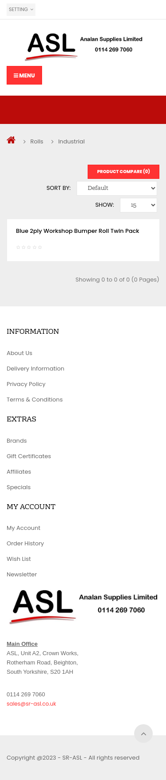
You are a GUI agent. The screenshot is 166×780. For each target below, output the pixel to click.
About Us (19, 353)
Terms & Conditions (35, 399)
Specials (19, 487)
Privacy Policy (26, 384)
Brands (17, 440)
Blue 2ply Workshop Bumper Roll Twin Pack (77, 231)
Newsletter (22, 574)
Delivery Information (35, 368)
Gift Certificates (29, 456)
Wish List (19, 559)
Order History (25, 543)
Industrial (71, 141)
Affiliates (19, 471)
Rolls (36, 141)
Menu (24, 75)
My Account (23, 528)
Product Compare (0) (123, 171)
